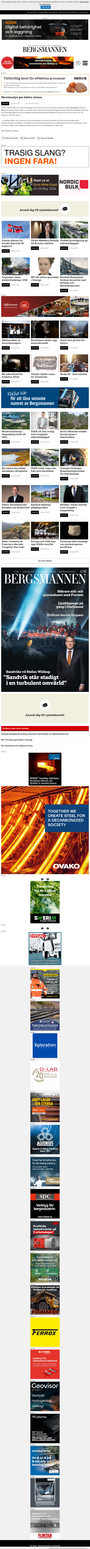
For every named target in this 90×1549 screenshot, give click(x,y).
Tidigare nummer (43, 12)
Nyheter (5, 103)
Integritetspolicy (84, 12)
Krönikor (61, 12)
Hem (28, 12)
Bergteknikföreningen (71, 12)
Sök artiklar (33, 12)
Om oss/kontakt (53, 12)
